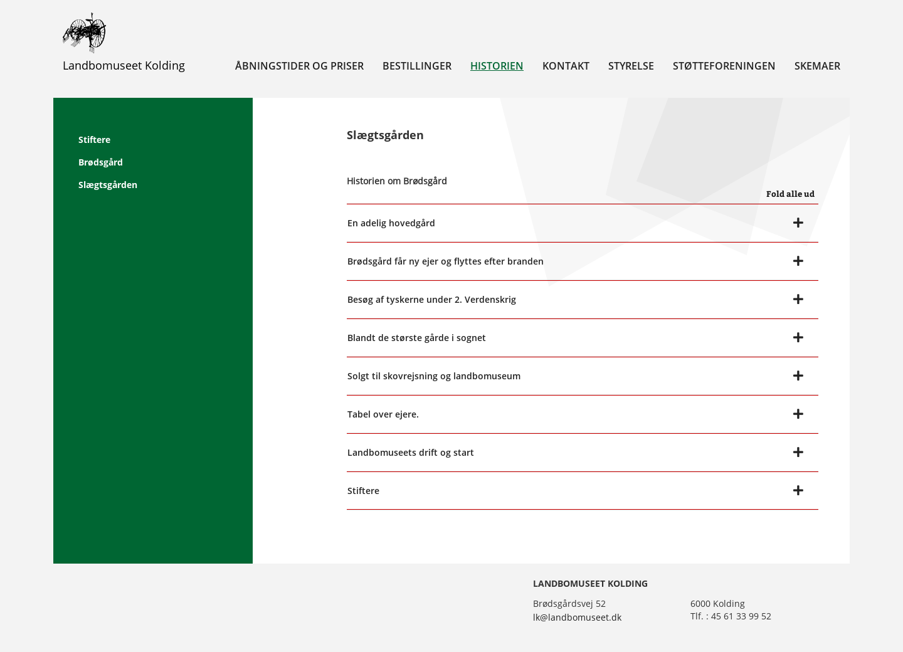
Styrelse (631, 66)
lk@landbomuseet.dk (577, 617)
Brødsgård (100, 162)
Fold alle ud (790, 194)
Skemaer (817, 66)
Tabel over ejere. (383, 414)
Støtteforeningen (724, 66)
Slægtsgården (107, 185)
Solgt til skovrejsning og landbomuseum (433, 376)
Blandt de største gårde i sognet (416, 338)
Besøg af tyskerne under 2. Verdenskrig (431, 299)
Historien (497, 66)
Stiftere (94, 139)
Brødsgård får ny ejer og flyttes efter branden (445, 261)
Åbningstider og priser (299, 66)
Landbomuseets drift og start (410, 452)
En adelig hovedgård (391, 223)
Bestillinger (417, 66)
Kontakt (565, 66)
